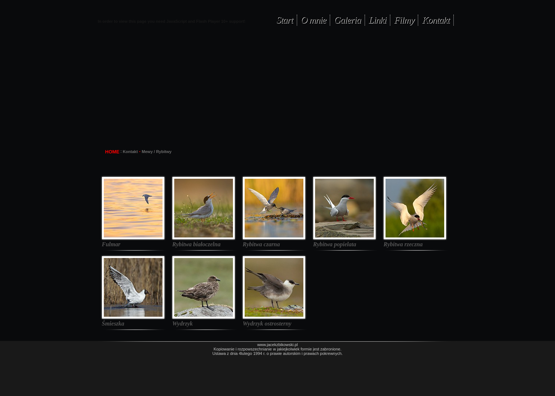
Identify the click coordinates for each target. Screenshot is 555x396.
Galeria (347, 20)
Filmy (404, 20)
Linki (377, 20)
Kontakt (435, 20)
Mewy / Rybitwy (156, 151)
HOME (112, 152)
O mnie (313, 20)
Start (284, 20)
